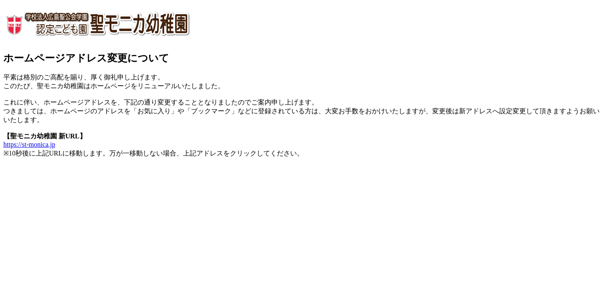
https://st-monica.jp (29, 144)
